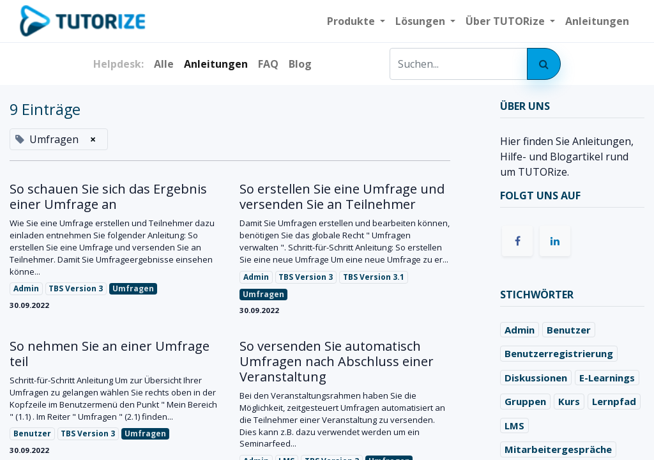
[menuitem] (597, 21)
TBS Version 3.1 (373, 277)
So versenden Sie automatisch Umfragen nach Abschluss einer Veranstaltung (337, 362)
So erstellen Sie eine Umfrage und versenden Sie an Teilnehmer (342, 196)
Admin (26, 288)
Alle (164, 64)
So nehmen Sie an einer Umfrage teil (109, 354)
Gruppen (525, 401)
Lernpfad (614, 401)
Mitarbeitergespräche (558, 449)
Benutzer (32, 433)
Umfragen (133, 288)
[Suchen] (544, 64)
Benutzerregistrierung (559, 353)
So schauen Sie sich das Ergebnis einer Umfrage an (108, 196)
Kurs (569, 401)
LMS (514, 425)
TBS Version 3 (76, 288)
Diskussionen (536, 377)
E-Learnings (607, 377)
